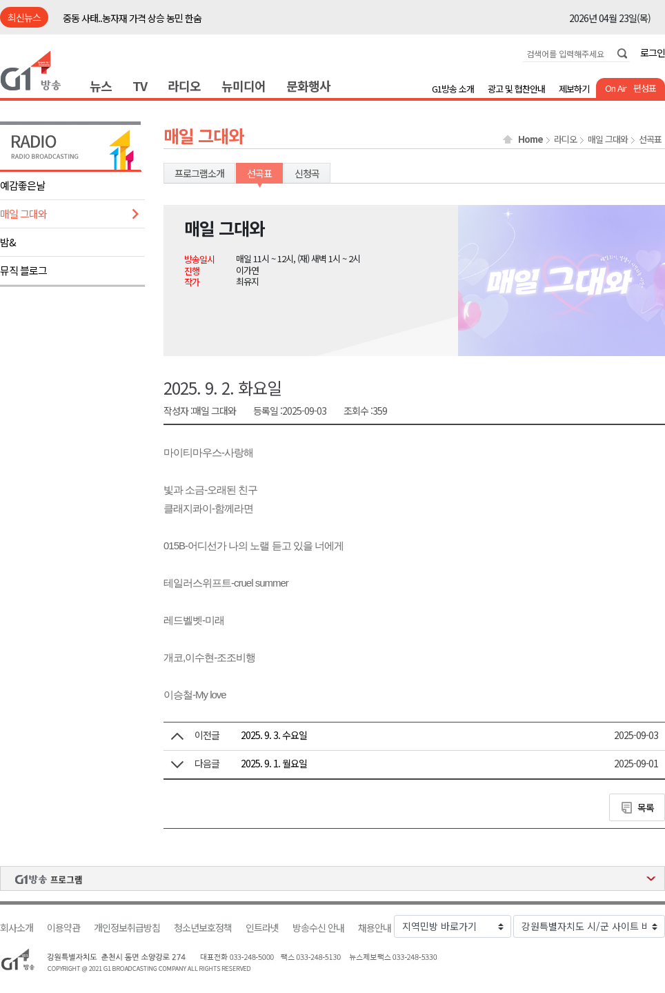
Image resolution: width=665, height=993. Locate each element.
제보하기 (574, 88)
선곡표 (650, 139)
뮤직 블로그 (23, 270)
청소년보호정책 (203, 928)
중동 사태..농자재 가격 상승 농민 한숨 (132, 18)
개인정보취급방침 (127, 928)
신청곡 (307, 173)
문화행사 (308, 86)
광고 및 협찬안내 (516, 88)
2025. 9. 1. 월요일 (274, 763)
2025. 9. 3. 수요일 (274, 735)
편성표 (644, 88)
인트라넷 (262, 928)
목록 (645, 807)
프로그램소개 (199, 173)
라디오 (184, 86)
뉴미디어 (243, 86)
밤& (8, 242)
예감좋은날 (22, 185)
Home (530, 139)
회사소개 (16, 928)
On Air (615, 88)
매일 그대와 (23, 213)
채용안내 (374, 928)
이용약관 (63, 928)
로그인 (652, 52)
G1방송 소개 (453, 88)
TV (139, 86)
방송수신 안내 (318, 928)
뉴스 (101, 86)
